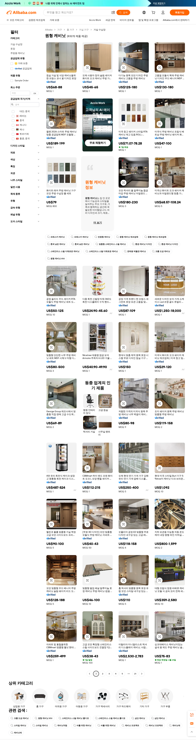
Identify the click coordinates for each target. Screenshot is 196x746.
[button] (113, 12)
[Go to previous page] (89, 674)
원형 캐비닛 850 (56, 258)
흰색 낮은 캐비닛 (56, 244)
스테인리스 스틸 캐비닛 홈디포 (74, 718)
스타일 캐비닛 (18, 725)
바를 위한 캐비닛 (82, 725)
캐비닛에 (174, 725)
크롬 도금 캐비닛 (161, 251)
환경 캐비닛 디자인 (142, 244)
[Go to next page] (142, 674)
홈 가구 (70, 29)
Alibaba (48, 29)
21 (135, 674)
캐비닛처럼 (60, 725)
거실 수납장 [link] (100, 29)
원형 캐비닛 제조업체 (127, 237)
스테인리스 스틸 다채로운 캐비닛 (63, 251)
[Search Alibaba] (78, 12)
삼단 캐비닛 (138, 718)
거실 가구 (84, 29)
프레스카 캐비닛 (56, 237)
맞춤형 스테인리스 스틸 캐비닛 (111, 244)
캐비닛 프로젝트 (130, 725)
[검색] (123, 12)
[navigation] (24, 352)
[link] (192, 715)
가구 (59, 29)
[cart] (154, 13)
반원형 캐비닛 (102, 237)
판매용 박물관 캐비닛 (135, 251)
